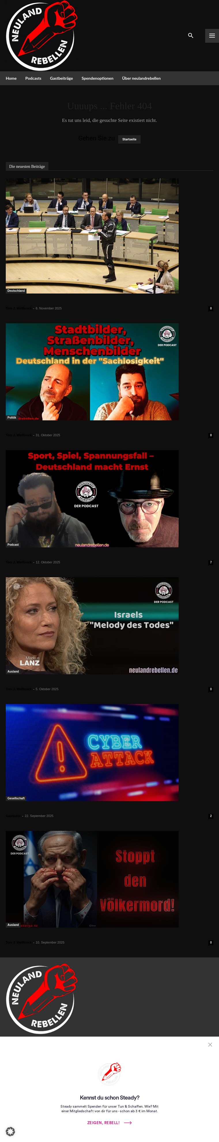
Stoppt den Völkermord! (35, 934)
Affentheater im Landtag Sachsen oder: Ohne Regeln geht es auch (87, 300)
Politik (11, 417)
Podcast (13, 544)
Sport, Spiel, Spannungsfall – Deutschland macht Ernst (72, 554)
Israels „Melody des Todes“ (39, 681)
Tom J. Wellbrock (19, 308)
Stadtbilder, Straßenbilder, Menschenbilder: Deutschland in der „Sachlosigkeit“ (102, 427)
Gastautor (13, 816)
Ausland (13, 671)
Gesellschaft (15, 798)
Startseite (129, 139)
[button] (10, 1131)
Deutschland (16, 290)
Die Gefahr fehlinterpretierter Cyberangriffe (59, 808)
